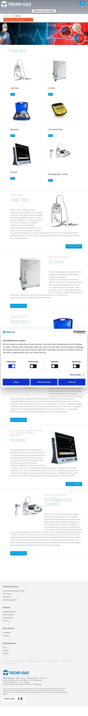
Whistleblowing (12, 663)
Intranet (5, 650)
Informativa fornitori (52, 661)
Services (6, 621)
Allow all (71, 382)
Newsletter (6, 597)
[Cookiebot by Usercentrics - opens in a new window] (75, 332)
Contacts (6, 636)
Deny (16, 382)
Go (12, 94)
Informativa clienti (34, 661)
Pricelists (6, 653)
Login (5, 647)
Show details (75, 375)
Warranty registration (10, 600)
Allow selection (44, 382)
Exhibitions (6, 632)
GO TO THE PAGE (74, 246)
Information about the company (14, 591)
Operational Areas (9, 612)
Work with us (7, 594)
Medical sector (8, 16)
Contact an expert (18, 19)
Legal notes (20, 661)
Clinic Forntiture (8, 615)
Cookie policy (67, 661)
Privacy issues (7, 661)
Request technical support (44, 11)
